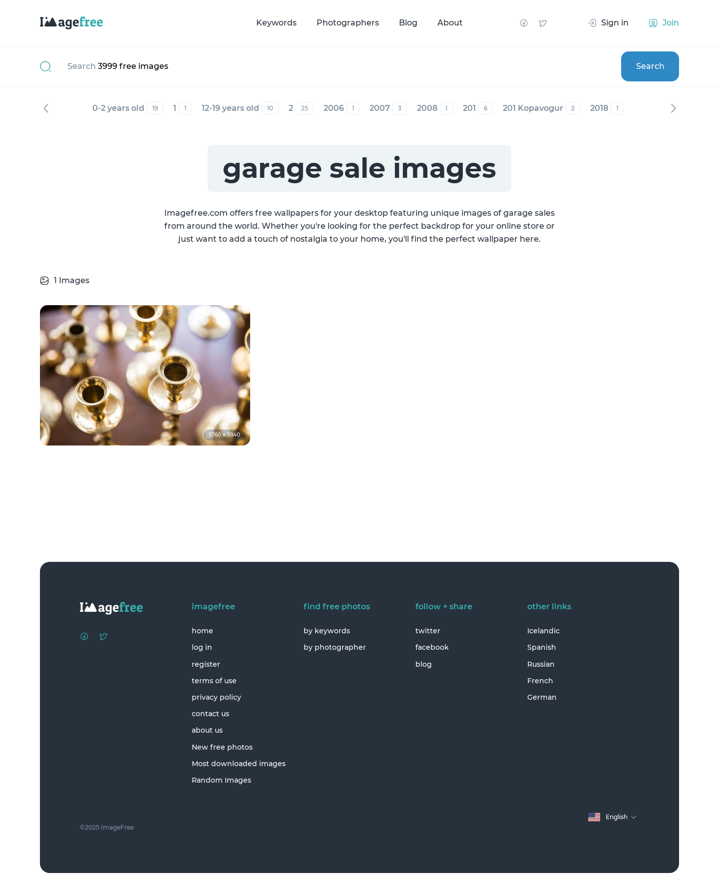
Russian (541, 664)
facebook (432, 647)
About (450, 22)
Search (650, 66)
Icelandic (543, 630)
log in (202, 647)
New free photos (222, 747)
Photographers (348, 22)
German (542, 697)
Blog (408, 22)
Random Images (221, 780)
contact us (210, 713)
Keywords (276, 22)
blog (423, 664)
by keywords (327, 630)
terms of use (214, 680)
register (206, 664)
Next (673, 108)
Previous (46, 108)
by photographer (335, 647)
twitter (427, 630)
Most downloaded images (239, 763)
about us (207, 730)
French (540, 680)
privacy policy (216, 697)
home (202, 630)
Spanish (541, 647)
